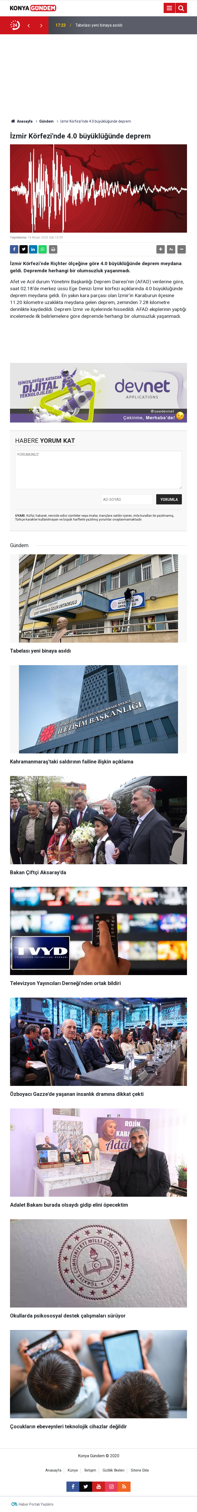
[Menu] (169, 8)
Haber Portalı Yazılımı (36, 1504)
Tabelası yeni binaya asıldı (98, 25)
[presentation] (28, 25)
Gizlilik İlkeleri (113, 1470)
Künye (73, 1470)
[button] (160, 249)
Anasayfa (21, 121)
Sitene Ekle (140, 1470)
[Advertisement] (98, 73)
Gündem (46, 121)
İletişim (90, 1470)
